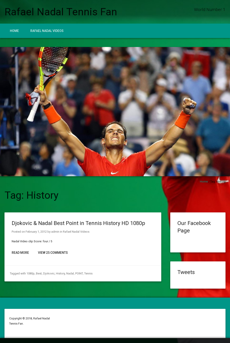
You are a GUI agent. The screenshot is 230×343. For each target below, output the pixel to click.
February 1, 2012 (36, 231)
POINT (79, 273)
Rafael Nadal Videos (47, 31)
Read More (20, 252)
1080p (31, 273)
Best (39, 273)
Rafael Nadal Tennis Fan (60, 12)
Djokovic (49, 273)
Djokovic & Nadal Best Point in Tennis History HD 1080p (78, 223)
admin (55, 231)
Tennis (88, 273)
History (60, 273)
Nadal (70, 273)
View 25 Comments (53, 252)
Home (14, 31)
